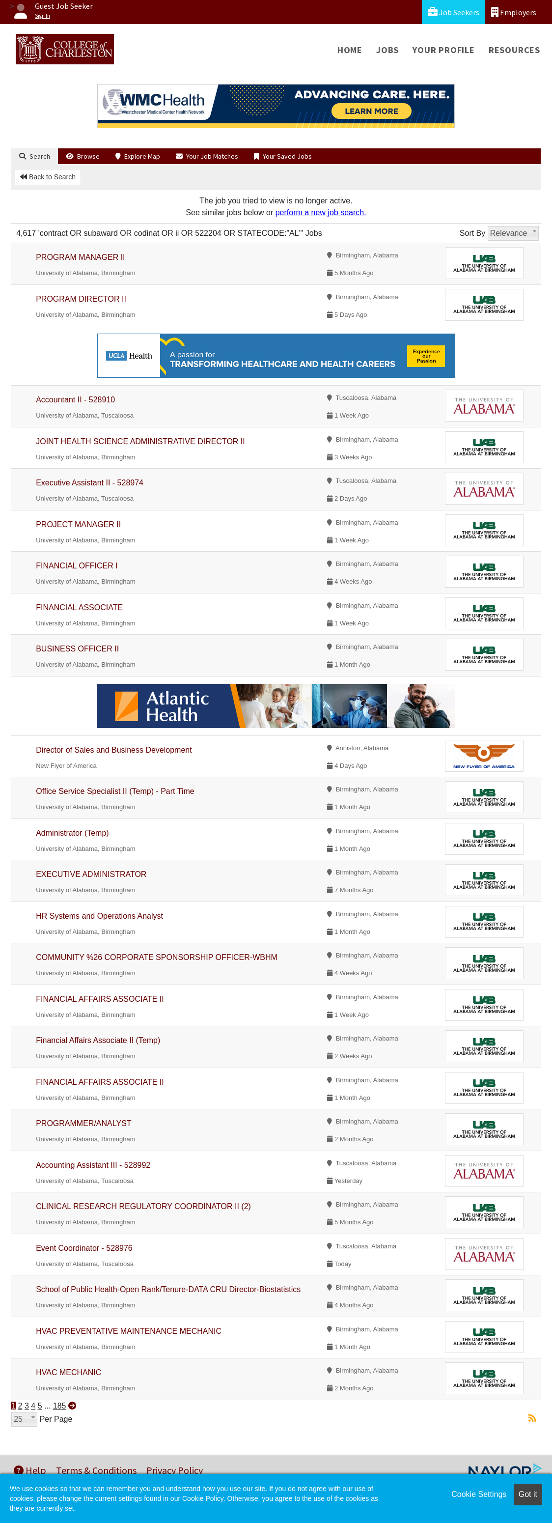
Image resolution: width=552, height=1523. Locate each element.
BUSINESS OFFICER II (77, 649)
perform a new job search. (321, 212)
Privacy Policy (174, 1470)
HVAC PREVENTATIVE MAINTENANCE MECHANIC (128, 1331)
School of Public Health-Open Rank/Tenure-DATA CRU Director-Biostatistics (168, 1289)
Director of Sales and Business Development (114, 750)
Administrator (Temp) (72, 833)
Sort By (472, 233)
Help (30, 1470)
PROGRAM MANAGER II (80, 257)
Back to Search (48, 177)
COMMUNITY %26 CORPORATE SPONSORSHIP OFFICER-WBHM (156, 957)
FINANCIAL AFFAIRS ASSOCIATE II (100, 999)
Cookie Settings (478, 1494)
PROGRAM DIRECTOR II (81, 299)
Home (349, 50)
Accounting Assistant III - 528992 (93, 1165)
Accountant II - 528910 (75, 399)
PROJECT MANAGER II (78, 524)
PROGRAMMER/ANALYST (83, 1123)
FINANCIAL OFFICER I (77, 566)
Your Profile (444, 50)
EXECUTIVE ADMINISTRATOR (91, 874)
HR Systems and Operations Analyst (99, 916)
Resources (514, 50)
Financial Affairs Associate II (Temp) (98, 1040)
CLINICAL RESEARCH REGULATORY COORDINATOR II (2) (143, 1206)
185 (59, 1406)
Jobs (387, 50)
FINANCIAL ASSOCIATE (79, 607)
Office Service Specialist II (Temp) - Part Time (115, 791)
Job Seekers (453, 12)
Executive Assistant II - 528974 (89, 483)
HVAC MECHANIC (68, 1372)
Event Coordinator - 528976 (84, 1248)
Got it (528, 1494)
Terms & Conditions (96, 1470)
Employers (513, 12)
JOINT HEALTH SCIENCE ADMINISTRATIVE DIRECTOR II (140, 441)
